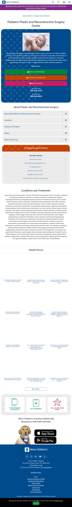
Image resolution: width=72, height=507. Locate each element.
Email (40, 465)
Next (68, 405)
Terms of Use (36, 488)
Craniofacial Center (35, 159)
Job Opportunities (46, 467)
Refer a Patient (36, 83)
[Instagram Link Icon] (31, 456)
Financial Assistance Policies (36, 479)
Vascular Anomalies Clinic (35, 174)
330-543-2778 (36, 90)
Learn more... (36, 66)
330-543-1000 (34, 465)
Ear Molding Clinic (35, 167)
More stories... (36, 389)
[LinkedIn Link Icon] (36, 456)
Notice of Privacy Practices (36, 485)
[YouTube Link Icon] (40, 456)
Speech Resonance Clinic (35, 171)
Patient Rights (36, 483)
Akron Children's (28, 16)
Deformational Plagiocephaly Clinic (35, 163)
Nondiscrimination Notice (36, 481)
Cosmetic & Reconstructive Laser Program (35, 178)
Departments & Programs (42, 16)
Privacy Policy (36, 490)
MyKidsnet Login (36, 472)
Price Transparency (36, 492)
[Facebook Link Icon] (27, 456)
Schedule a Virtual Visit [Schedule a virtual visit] (36, 78)
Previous (3, 405)
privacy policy (59, 501)
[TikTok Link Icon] (44, 456)
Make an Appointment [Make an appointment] (36, 72)
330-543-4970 (36, 96)
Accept (36, 503)
